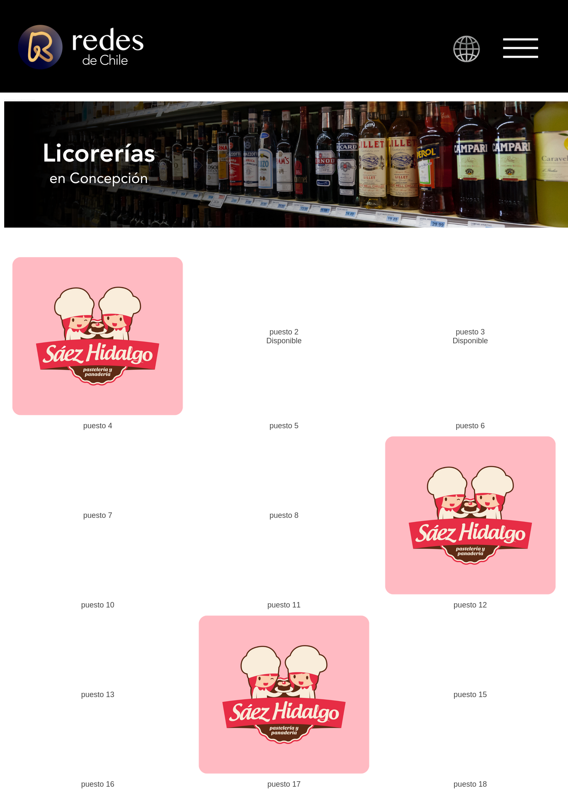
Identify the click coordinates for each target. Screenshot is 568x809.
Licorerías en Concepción (19, 100)
